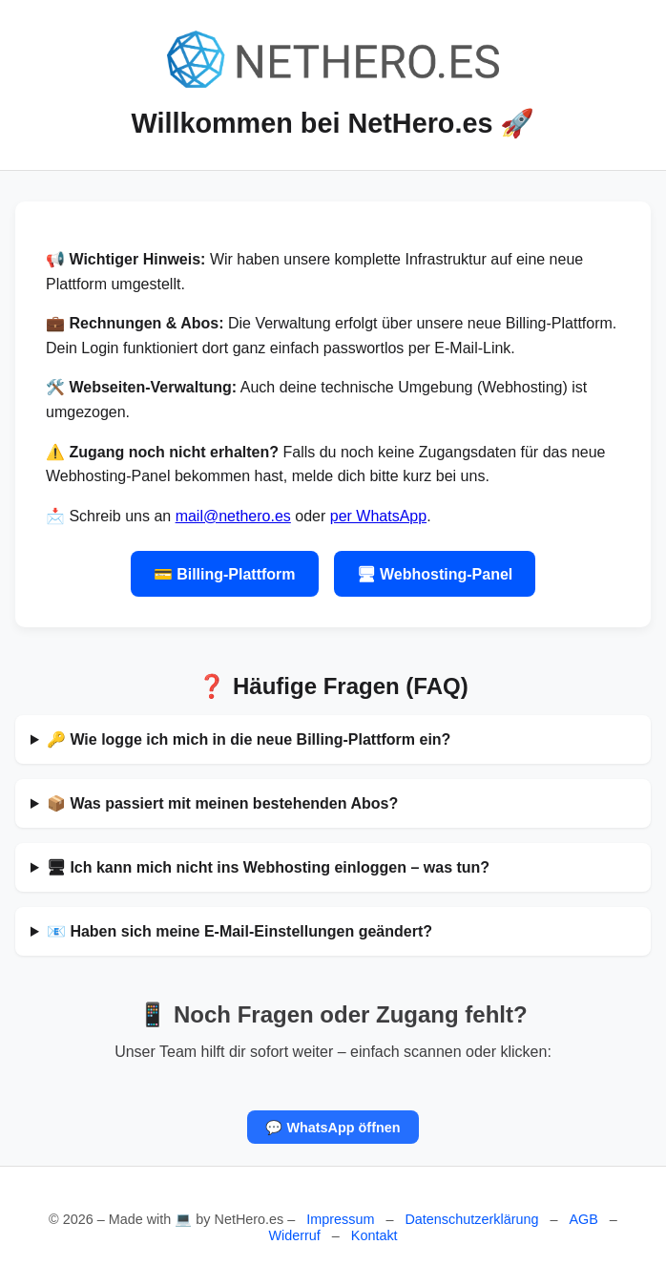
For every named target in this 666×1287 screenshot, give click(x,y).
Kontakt (374, 1235)
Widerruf (294, 1235)
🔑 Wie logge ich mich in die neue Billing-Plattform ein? (248, 739)
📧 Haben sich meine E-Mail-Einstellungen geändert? (239, 931)
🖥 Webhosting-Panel (435, 574)
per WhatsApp (378, 516)
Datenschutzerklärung (471, 1219)
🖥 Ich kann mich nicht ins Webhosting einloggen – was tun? (268, 867)
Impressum (340, 1219)
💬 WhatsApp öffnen (332, 1126)
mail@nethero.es (233, 516)
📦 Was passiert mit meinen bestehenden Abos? (222, 803)
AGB (583, 1219)
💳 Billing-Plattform (225, 574)
